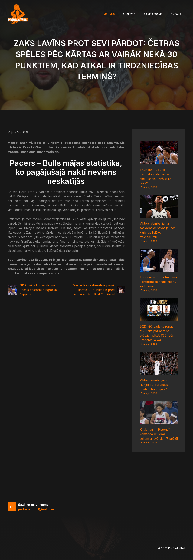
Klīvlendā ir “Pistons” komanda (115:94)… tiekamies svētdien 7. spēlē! (159, 434)
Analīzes (129, 13)
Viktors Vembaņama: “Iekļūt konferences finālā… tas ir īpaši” (154, 384)
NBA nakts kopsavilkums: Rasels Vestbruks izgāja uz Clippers (38, 289)
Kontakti (175, 13)
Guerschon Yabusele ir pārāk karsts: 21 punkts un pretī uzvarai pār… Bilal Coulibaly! (94, 289)
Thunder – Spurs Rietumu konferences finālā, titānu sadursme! (158, 281)
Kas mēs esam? (152, 13)
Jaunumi (110, 13)
